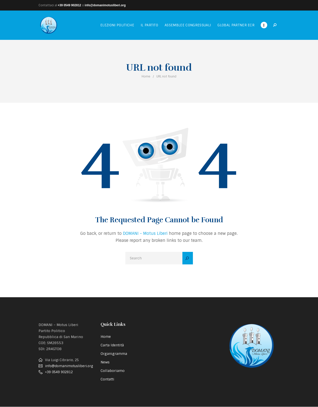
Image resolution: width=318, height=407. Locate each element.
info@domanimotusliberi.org (105, 5)
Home (146, 76)
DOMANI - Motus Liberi (145, 233)
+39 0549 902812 (69, 5)
